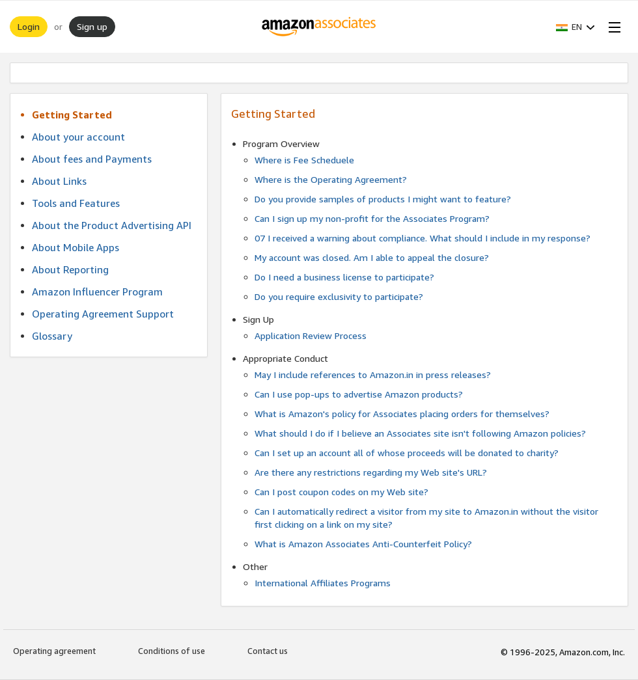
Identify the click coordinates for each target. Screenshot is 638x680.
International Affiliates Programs (323, 582)
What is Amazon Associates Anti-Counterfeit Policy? (363, 543)
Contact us (267, 651)
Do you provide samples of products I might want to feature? (383, 198)
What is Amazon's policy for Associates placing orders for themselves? (402, 413)
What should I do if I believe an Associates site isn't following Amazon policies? (420, 433)
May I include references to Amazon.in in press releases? (373, 374)
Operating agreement (54, 651)
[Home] (319, 26)
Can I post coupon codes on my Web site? (341, 491)
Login (29, 26)
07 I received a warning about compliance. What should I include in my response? (422, 237)
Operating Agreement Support (103, 314)
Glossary (52, 336)
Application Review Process (311, 335)
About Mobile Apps (75, 247)
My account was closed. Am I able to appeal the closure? (372, 257)
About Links (59, 181)
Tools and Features (76, 203)
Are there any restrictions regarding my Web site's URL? (371, 472)
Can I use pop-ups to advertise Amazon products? (359, 394)
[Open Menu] (612, 26)
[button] (575, 26)
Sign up (92, 26)
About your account (78, 137)
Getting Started (72, 114)
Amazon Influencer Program (97, 291)
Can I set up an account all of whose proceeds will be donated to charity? (407, 452)
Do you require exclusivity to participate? (339, 296)
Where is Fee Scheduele (304, 159)
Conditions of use (171, 651)
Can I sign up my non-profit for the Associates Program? (372, 218)
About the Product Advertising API (111, 225)
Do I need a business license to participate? (344, 276)
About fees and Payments (92, 159)
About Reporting (70, 269)
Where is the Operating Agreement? (331, 179)
